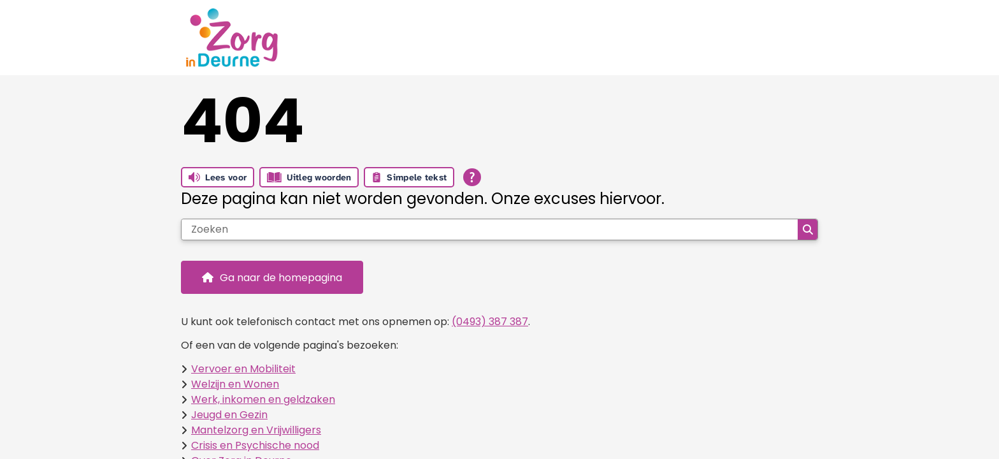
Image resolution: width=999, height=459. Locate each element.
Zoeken (808, 229)
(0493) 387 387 (490, 321)
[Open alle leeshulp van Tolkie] (472, 177)
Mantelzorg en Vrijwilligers (256, 430)
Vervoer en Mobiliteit (243, 368)
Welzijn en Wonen (235, 384)
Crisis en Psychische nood (255, 445)
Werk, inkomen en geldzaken (263, 399)
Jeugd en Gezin (229, 414)
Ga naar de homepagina (281, 277)
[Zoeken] (490, 229)
